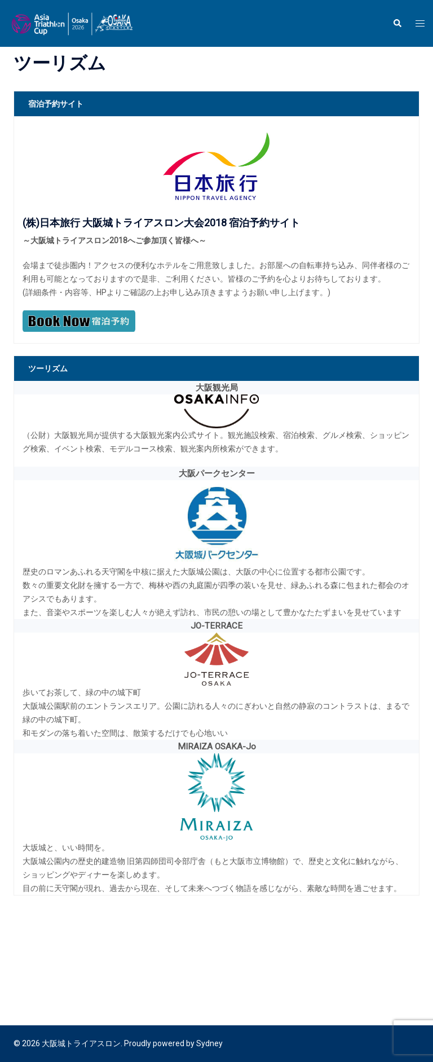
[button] (396, 23)
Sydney (209, 1043)
